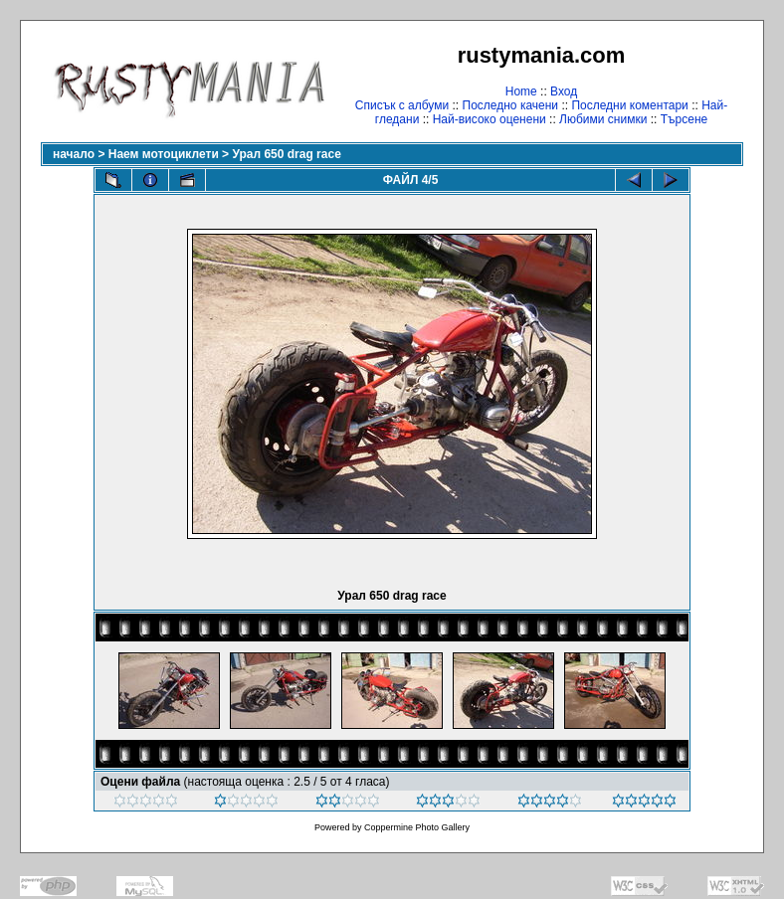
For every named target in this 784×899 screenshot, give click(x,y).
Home (521, 91)
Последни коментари (629, 105)
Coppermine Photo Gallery (417, 827)
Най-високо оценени (489, 119)
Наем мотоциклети (163, 154)
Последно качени (511, 105)
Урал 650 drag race (286, 154)
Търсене (684, 119)
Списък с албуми (402, 105)
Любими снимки (603, 119)
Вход (563, 91)
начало (74, 154)
